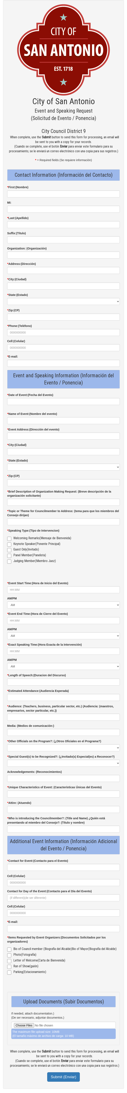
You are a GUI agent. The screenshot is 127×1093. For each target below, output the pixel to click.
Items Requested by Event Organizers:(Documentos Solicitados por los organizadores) (56, 939)
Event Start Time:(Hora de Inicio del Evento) (37, 583)
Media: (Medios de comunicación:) (30, 725)
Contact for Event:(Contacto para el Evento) (37, 860)
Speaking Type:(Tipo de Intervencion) (33, 530)
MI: (9, 202)
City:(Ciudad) (16, 279)
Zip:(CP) (13, 310)
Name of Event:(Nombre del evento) (32, 414)
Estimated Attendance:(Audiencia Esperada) (38, 691)
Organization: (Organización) (27, 248)
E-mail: (12, 356)
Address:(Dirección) (21, 263)
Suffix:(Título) (16, 233)
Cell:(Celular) (16, 341)
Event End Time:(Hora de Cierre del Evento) (37, 613)
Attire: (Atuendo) (19, 802)
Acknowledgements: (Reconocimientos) (34, 771)
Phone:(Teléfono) (19, 326)
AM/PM (12, 598)
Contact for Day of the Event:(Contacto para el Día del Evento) (49, 891)
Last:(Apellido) (18, 218)
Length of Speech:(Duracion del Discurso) (36, 675)
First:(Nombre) (17, 187)
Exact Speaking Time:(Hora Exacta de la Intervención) (44, 644)
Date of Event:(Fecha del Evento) (30, 395)
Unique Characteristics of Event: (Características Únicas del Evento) (54, 787)
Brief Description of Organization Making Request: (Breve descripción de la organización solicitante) (59, 493)
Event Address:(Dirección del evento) (33, 429)
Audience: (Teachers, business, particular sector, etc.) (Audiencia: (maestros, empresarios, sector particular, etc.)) (60, 708)
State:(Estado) (17, 295)
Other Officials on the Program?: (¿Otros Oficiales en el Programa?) (54, 741)
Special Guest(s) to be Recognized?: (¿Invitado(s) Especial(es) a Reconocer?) (60, 756)
